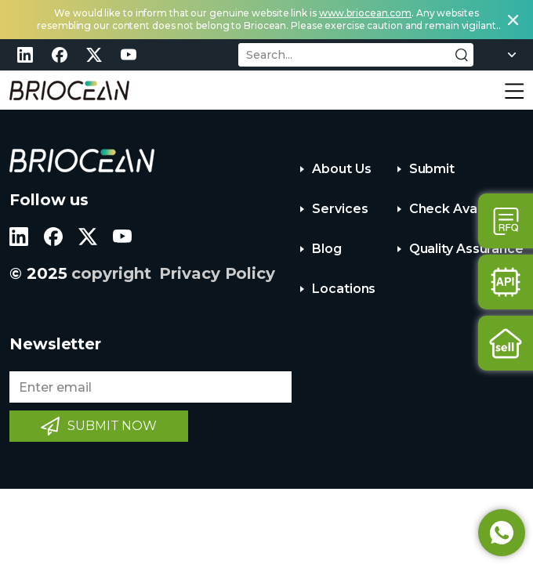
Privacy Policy (217, 273)
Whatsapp (501, 532)
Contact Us (505, 220)
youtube (128, 54)
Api (505, 282)
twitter (94, 54)
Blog (327, 248)
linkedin (25, 54)
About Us (341, 168)
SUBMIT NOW (112, 425)
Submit (432, 168)
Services (340, 208)
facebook (59, 54)
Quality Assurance (466, 248)
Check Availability (464, 208)
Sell (505, 343)
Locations (343, 288)
